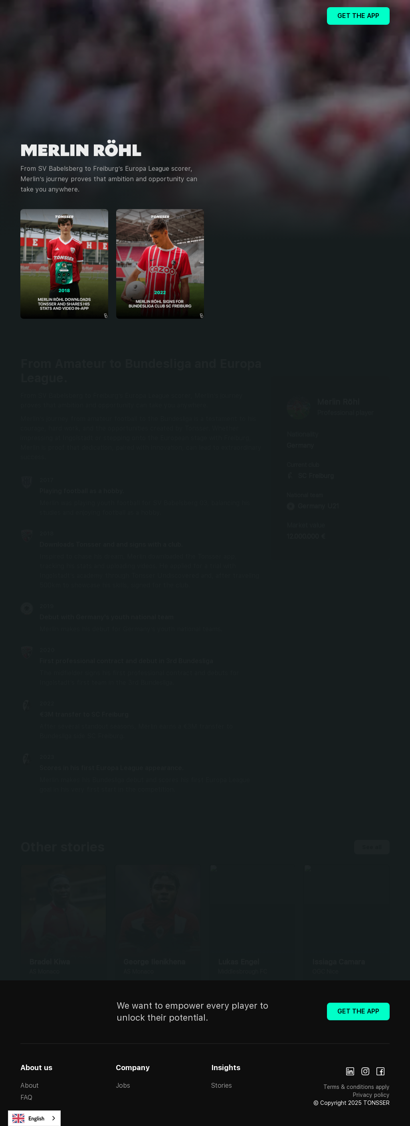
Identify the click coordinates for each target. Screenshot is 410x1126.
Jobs (123, 1085)
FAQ (26, 1097)
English (28, 1118)
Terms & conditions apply (356, 1087)
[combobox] (34, 1118)
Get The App (358, 16)
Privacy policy (371, 1095)
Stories (221, 1085)
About (29, 1085)
